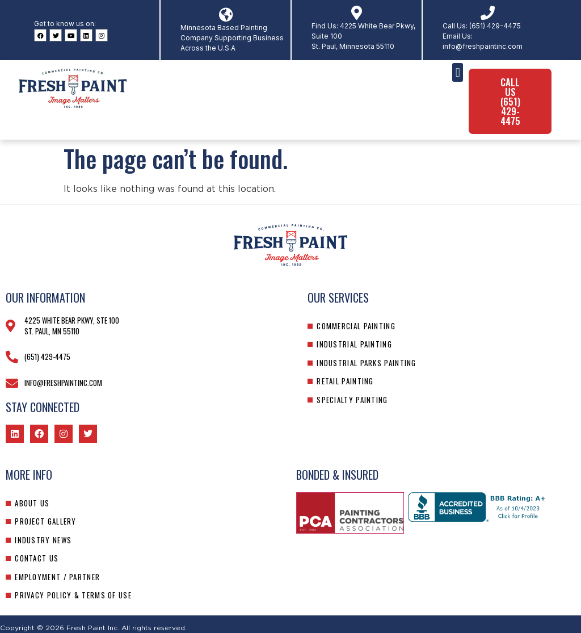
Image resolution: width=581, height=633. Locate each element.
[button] (457, 72)
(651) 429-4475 (495, 26)
